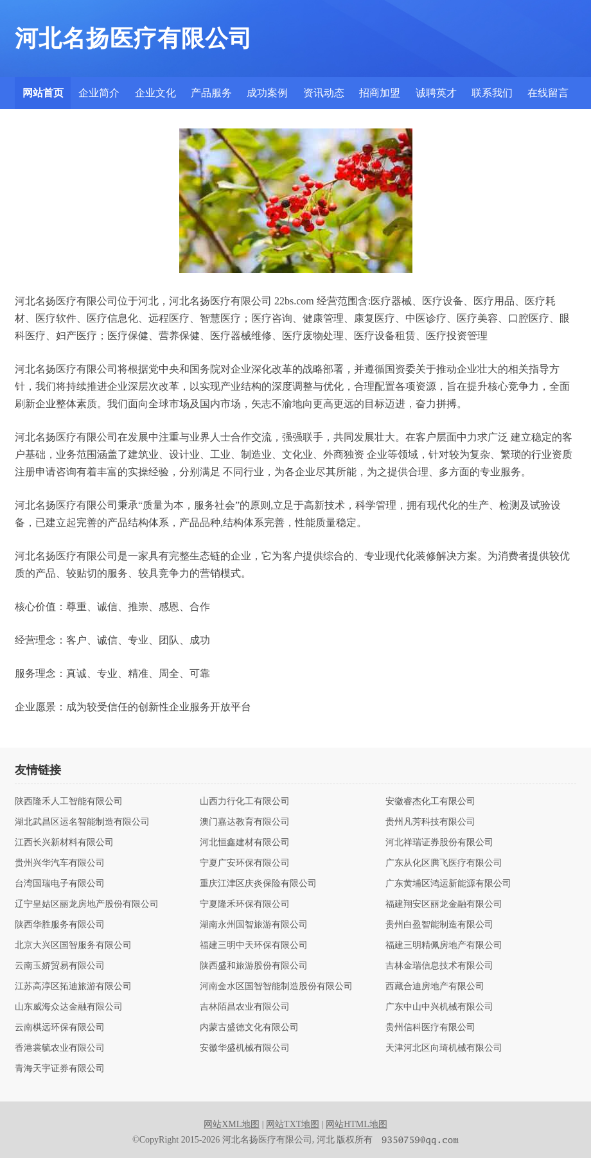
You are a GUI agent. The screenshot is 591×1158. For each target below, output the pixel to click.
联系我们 (492, 92)
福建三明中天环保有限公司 (254, 945)
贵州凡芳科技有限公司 (430, 822)
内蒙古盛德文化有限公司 (249, 1027)
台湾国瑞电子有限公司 (60, 883)
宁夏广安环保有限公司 (245, 863)
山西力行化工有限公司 (245, 801)
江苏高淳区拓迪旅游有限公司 (73, 986)
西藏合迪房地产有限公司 (434, 986)
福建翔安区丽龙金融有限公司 (443, 904)
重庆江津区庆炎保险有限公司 (258, 883)
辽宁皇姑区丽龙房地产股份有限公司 (87, 904)
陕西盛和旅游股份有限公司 (254, 965)
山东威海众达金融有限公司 (69, 1007)
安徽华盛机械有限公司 (245, 1048)
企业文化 (155, 92)
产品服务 (211, 92)
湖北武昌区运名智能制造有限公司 (82, 822)
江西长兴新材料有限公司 (64, 842)
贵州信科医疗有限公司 (430, 1027)
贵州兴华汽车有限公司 (60, 863)
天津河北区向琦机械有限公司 (443, 1048)
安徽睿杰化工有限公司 (430, 801)
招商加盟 (379, 92)
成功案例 (267, 92)
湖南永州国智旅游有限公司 (254, 924)
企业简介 (98, 92)
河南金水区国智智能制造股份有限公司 (276, 986)
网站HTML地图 (356, 1124)
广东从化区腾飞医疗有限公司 (443, 863)
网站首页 (43, 92)
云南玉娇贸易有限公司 (60, 965)
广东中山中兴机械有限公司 (439, 1007)
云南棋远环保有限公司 (60, 1027)
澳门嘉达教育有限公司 (245, 822)
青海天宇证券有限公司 (60, 1068)
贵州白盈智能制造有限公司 (439, 924)
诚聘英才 (436, 92)
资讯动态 (323, 92)
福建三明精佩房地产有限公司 (443, 945)
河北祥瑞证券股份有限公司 (439, 842)
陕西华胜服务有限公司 (60, 924)
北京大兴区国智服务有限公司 (73, 945)
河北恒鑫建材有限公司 (245, 842)
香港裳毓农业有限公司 (60, 1048)
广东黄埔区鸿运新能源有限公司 (448, 883)
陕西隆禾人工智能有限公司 (69, 801)
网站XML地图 (232, 1124)
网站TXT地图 (292, 1124)
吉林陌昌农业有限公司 (245, 1007)
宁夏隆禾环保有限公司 (245, 904)
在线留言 (548, 92)
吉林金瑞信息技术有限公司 (439, 965)
